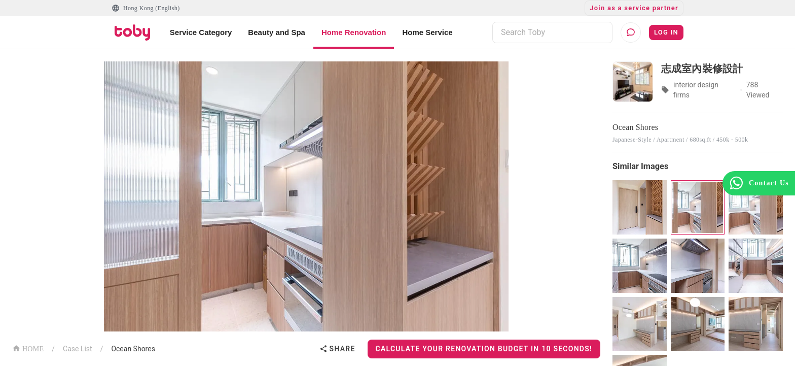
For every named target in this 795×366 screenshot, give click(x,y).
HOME (28, 348)
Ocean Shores (133, 349)
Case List (77, 349)
